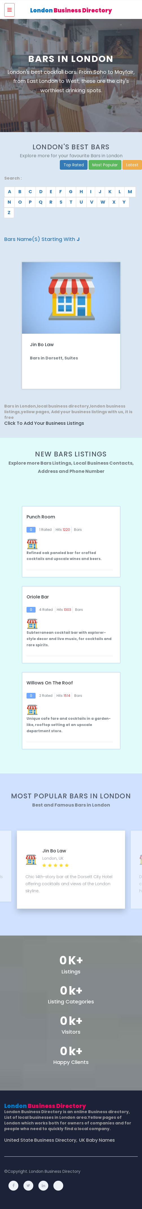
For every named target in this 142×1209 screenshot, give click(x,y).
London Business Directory (54, 1171)
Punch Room (41, 517)
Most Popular (105, 165)
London (71, 10)
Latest (132, 165)
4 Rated (46, 609)
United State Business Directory (40, 1140)
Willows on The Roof (50, 683)
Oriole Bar (38, 597)
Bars (78, 529)
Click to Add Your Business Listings (44, 423)
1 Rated (45, 529)
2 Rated (46, 695)
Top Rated (74, 165)
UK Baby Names (97, 1140)
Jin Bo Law (42, 344)
